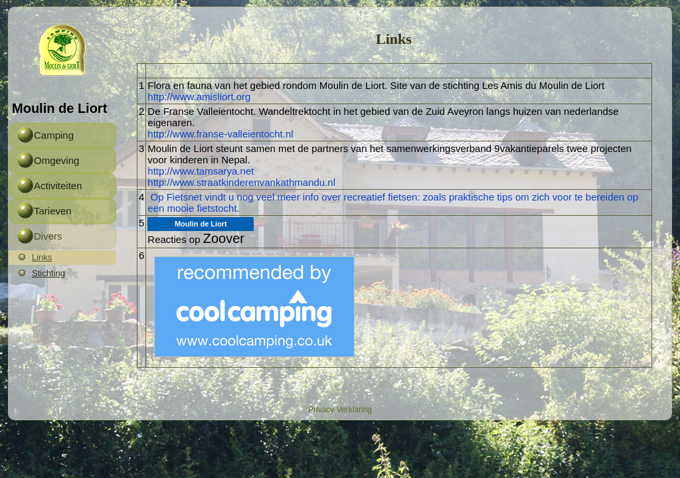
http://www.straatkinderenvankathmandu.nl (241, 182)
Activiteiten (58, 185)
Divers (48, 236)
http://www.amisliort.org (198, 96)
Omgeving (56, 160)
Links (42, 257)
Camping (54, 135)
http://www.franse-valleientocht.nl (220, 133)
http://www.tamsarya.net (200, 171)
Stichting (48, 273)
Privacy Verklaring (340, 409)
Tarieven (53, 210)
